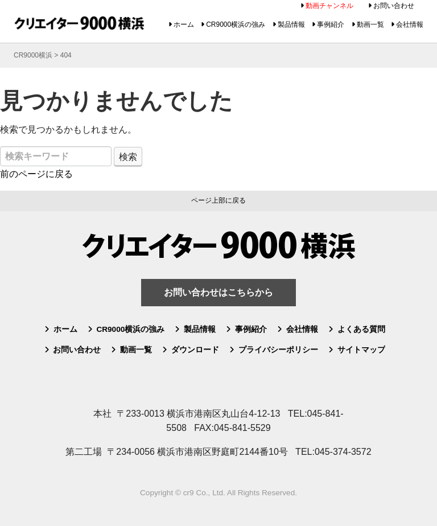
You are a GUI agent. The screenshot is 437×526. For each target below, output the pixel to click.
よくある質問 (361, 329)
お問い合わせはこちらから (218, 292)
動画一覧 (370, 24)
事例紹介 (330, 24)
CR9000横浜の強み (235, 24)
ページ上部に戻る (218, 200)
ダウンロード (195, 350)
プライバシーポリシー (278, 350)
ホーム (184, 24)
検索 (128, 157)
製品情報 (291, 24)
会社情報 (409, 24)
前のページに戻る (36, 174)
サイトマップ (361, 350)
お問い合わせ (393, 6)
